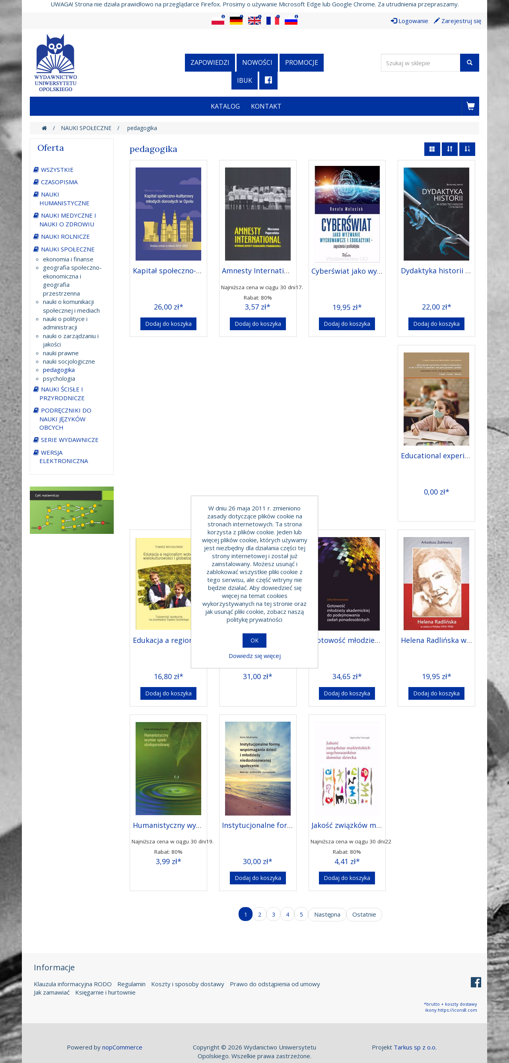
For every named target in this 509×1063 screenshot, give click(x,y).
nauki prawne (61, 353)
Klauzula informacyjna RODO (73, 984)
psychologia (59, 378)
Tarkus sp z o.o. (415, 1047)
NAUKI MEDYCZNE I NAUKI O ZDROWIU (67, 219)
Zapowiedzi (209, 62)
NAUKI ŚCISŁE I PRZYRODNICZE (62, 393)
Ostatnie (364, 914)
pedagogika (59, 370)
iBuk (244, 80)
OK (254, 640)
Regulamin (131, 984)
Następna (327, 914)
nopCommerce (122, 1047)
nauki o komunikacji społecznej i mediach (71, 306)
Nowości (257, 62)
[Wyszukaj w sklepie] (420, 63)
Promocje (301, 62)
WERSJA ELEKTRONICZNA (63, 456)
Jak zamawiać (52, 992)
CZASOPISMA (59, 182)
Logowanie (409, 21)
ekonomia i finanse (68, 259)
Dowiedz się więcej (255, 656)
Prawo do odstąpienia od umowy (275, 984)
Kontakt (266, 106)
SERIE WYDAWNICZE (70, 440)
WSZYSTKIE (57, 169)
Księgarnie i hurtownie (105, 992)
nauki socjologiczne (69, 361)
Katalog (225, 106)
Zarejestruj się (457, 21)
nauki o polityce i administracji (65, 323)
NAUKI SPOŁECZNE (68, 249)
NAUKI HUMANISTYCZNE (64, 198)
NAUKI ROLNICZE (65, 236)
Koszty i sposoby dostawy (187, 984)
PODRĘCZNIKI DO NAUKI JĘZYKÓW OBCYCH (65, 418)
